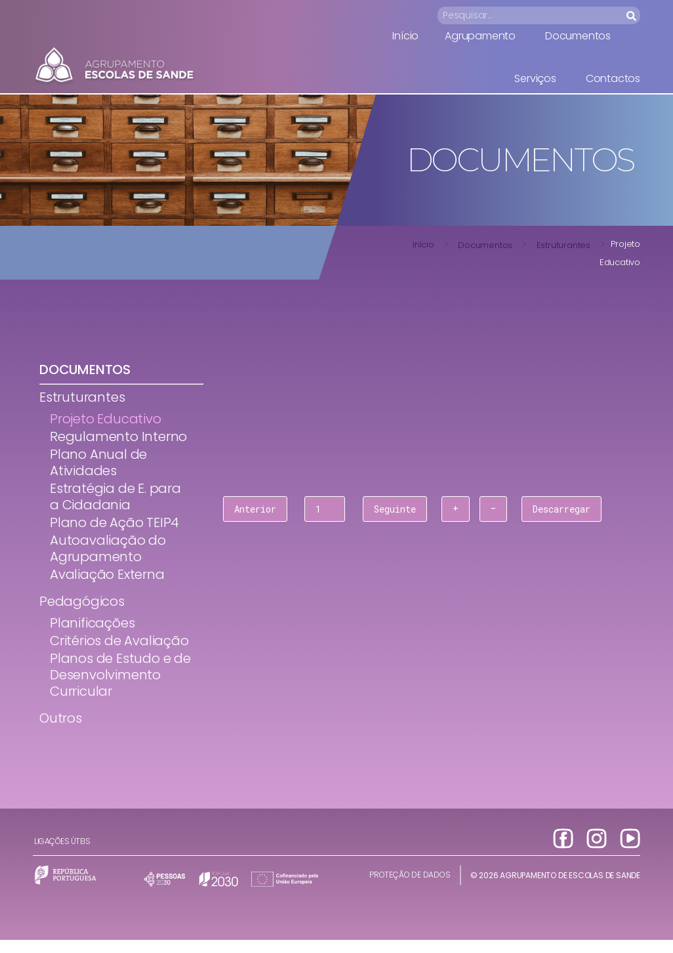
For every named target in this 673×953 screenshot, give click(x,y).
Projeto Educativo (105, 419)
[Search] (633, 15)
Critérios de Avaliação (119, 640)
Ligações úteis (62, 841)
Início (423, 244)
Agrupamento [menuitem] (480, 35)
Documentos (485, 245)
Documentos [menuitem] (578, 35)
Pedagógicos (82, 601)
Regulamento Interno (118, 436)
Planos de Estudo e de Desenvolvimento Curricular (120, 674)
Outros (60, 718)
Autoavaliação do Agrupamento (108, 548)
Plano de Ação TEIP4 (114, 522)
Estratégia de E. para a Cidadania (115, 496)
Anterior (255, 509)
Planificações (92, 623)
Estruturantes (563, 245)
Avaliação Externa (107, 574)
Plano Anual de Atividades (98, 462)
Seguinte (395, 509)
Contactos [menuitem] (613, 78)
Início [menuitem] (405, 35)
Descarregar (561, 509)
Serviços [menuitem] (535, 78)
